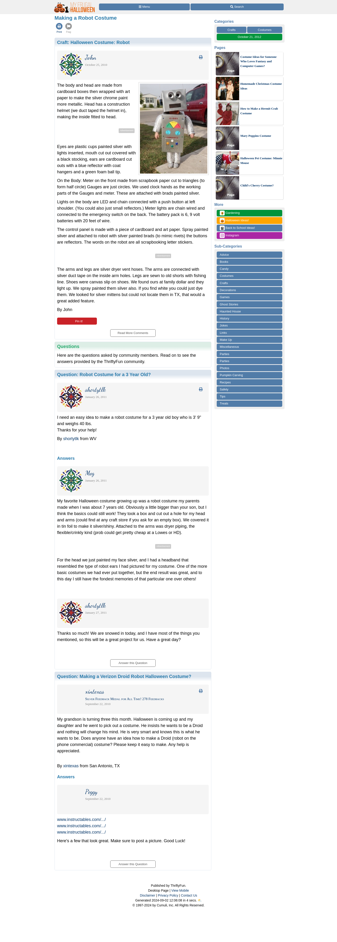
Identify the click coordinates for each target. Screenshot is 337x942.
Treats (224, 403)
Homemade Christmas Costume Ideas (261, 86)
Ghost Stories (229, 304)
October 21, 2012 (249, 37)
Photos (224, 368)
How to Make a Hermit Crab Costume (259, 111)
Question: (104, 374)
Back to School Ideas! (237, 228)
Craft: (93, 42)
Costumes (265, 30)
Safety (224, 389)
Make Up (226, 339)
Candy (224, 269)
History (224, 318)
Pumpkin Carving (231, 375)
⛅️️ (200, 900)
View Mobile (180, 890)
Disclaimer (147, 895)
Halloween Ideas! (234, 220)
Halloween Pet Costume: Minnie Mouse (261, 160)
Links (223, 332)
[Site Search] (237, 7)
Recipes (225, 382)
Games (225, 297)
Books (224, 261)
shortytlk (71, 438)
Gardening (230, 213)
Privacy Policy (168, 895)
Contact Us (189, 895)
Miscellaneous (229, 347)
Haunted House (230, 311)
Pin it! (77, 321)
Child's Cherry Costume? (257, 185)
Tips (222, 396)
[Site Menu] (144, 7)
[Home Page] (74, 3)
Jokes (224, 325)
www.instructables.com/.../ (81, 819)
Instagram (229, 235)
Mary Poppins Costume (255, 135)
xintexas (71, 766)
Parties (224, 354)
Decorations (228, 290)
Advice (224, 254)
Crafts (231, 30)
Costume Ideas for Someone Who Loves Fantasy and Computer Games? (258, 61)
